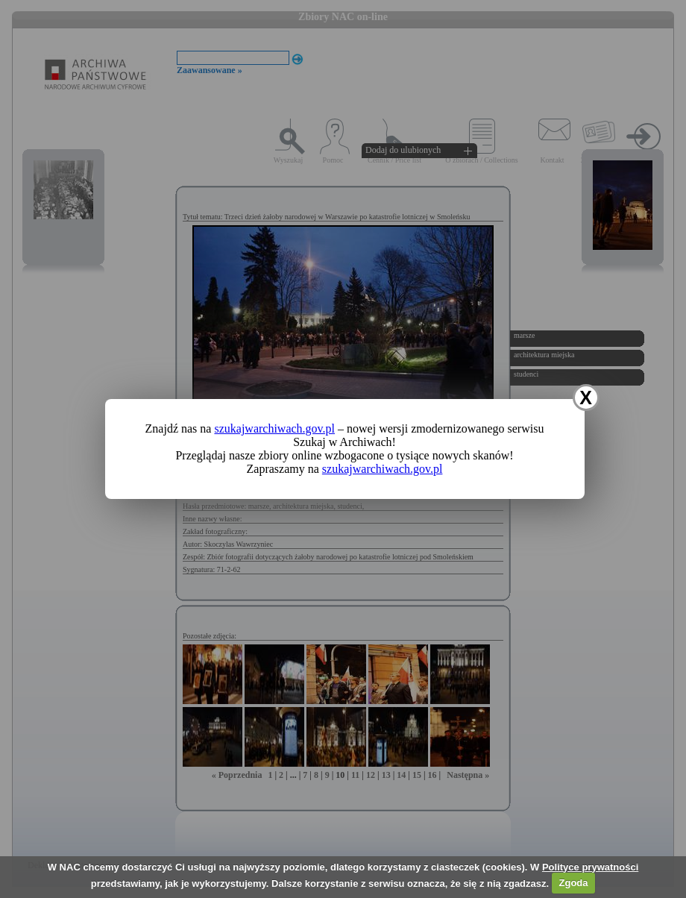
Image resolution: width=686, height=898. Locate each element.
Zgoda (573, 882)
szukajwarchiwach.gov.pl (274, 428)
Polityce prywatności (590, 867)
